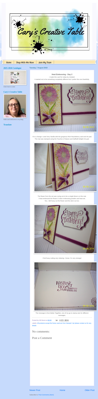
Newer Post (35, 390)
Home (8, 62)
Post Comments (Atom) (46, 395)
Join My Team (45, 62)
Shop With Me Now (25, 62)
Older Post (89, 390)
